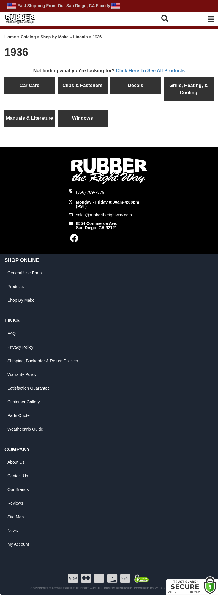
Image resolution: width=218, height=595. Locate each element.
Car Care (30, 85)
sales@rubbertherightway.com (104, 215)
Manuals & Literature (29, 118)
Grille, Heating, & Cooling (188, 89)
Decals (135, 85)
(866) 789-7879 (90, 192)
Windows (82, 118)
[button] (173, 18)
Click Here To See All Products (150, 70)
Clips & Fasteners (82, 85)
